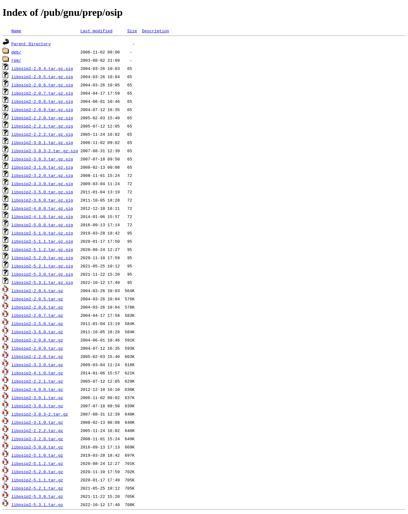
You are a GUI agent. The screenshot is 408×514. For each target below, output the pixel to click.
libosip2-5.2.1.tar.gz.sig (42, 266)
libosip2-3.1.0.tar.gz (37, 422)
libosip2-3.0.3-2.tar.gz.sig (44, 151)
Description (155, 31)
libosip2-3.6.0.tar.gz (37, 332)
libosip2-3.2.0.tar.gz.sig (42, 175)
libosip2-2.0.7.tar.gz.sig (42, 93)
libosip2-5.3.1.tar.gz (37, 504)
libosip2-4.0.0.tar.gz (37, 389)
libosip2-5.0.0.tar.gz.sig (42, 225)
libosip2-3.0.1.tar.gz (37, 397)
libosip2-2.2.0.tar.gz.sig (42, 118)
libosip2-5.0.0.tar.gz (37, 447)
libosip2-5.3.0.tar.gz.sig (42, 274)
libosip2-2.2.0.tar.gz (37, 356)
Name (16, 31)
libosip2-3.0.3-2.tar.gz (39, 414)
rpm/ (16, 60)
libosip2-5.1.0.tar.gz (37, 455)
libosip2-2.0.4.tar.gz (37, 290)
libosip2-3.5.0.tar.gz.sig (42, 192)
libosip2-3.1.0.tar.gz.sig (42, 167)
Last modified (96, 31)
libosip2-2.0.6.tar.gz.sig (42, 85)
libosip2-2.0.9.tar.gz (37, 348)
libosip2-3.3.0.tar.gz (37, 364)
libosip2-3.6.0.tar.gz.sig (42, 200)
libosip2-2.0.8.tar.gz (37, 340)
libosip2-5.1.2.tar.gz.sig (42, 249)
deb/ (16, 52)
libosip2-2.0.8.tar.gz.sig (42, 101)
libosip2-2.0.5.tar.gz (37, 299)
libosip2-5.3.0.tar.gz (37, 496)
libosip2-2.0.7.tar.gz (37, 315)
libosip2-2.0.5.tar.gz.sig (42, 76)
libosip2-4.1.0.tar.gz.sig (42, 216)
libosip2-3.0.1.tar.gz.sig (42, 142)
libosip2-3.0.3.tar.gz (37, 406)
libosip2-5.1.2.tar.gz (37, 463)
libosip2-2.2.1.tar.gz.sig (42, 126)
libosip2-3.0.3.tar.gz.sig (42, 159)
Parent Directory (31, 44)
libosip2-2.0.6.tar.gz (37, 307)
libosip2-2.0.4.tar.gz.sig (42, 68)
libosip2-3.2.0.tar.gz (37, 439)
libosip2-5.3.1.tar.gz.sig (42, 282)
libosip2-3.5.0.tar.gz (37, 323)
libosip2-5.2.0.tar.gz (37, 471)
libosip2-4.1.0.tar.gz (37, 373)
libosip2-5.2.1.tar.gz (37, 488)
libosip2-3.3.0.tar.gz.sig (42, 183)
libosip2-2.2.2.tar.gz (37, 430)
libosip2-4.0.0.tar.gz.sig (42, 208)
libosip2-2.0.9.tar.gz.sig (42, 109)
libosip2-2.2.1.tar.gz (37, 381)
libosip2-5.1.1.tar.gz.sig (42, 241)
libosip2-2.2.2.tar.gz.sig (42, 134)
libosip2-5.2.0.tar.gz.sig (42, 257)
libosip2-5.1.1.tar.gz (37, 480)
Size (132, 31)
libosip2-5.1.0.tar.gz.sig (42, 233)
